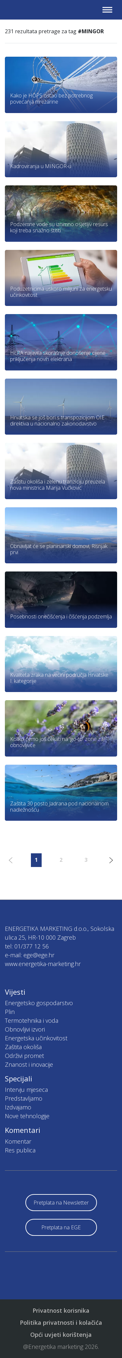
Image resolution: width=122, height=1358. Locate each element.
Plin (10, 1012)
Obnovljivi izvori (25, 1029)
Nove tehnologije (27, 1116)
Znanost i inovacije (29, 1064)
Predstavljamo (23, 1098)
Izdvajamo (18, 1107)
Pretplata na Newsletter (61, 1202)
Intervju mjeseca (26, 1089)
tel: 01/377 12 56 (27, 946)
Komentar (18, 1141)
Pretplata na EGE (61, 1227)
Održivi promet (24, 1056)
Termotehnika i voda (31, 1020)
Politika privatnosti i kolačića (61, 1322)
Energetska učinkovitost (36, 1038)
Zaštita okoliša (23, 1047)
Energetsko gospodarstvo (39, 1003)
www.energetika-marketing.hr (43, 964)
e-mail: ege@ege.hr (29, 955)
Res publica (20, 1150)
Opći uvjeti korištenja (61, 1334)
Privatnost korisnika (61, 1310)
